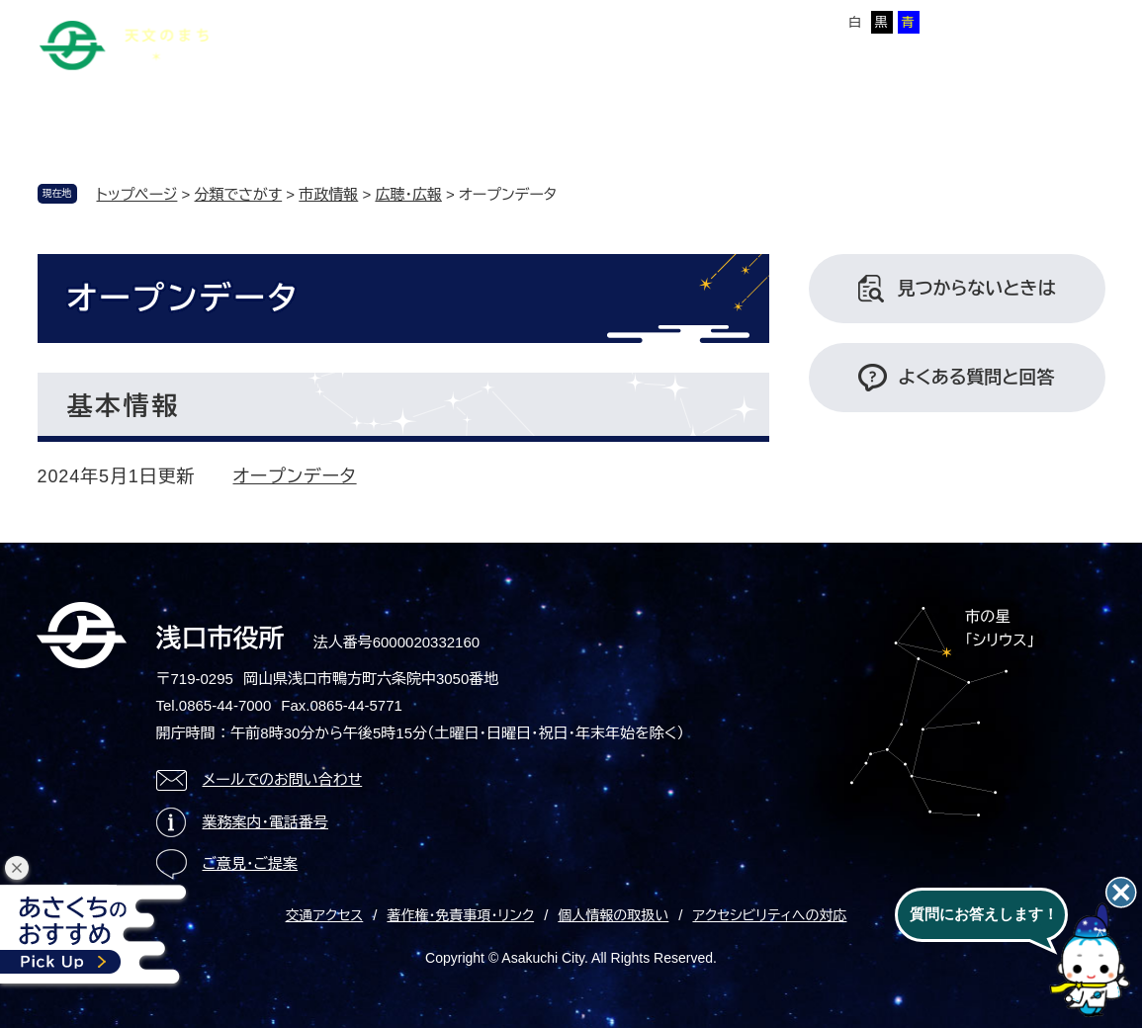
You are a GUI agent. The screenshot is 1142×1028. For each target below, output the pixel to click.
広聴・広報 (408, 194)
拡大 (724, 22)
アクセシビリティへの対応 (769, 915)
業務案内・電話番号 (266, 822)
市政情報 (328, 194)
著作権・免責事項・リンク (460, 915)
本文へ (318, 19)
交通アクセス (325, 915)
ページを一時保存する (1037, 21)
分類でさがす (239, 194)
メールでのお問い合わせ (283, 779)
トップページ (137, 194)
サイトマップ (400, 19)
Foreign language (516, 19)
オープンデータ (295, 476)
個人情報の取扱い (613, 915)
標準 (685, 22)
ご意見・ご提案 (251, 863)
